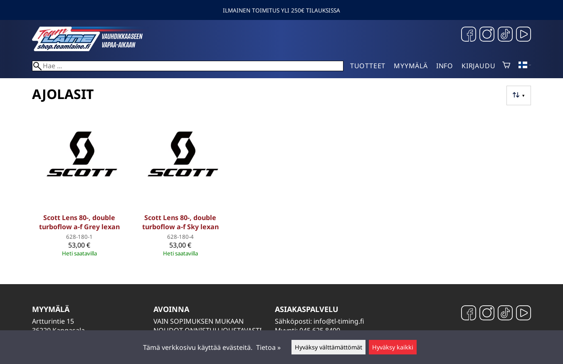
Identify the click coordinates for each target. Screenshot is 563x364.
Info (444, 65)
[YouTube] (523, 35)
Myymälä (411, 65)
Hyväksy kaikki (392, 347)
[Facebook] (468, 35)
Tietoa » (268, 347)
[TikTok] (505, 35)
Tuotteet (367, 65)
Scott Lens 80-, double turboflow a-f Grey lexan (79, 222)
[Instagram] (486, 35)
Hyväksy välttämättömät (328, 347)
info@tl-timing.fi (339, 321)
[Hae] (187, 66)
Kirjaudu (478, 65)
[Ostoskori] (506, 65)
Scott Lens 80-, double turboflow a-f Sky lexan (180, 222)
